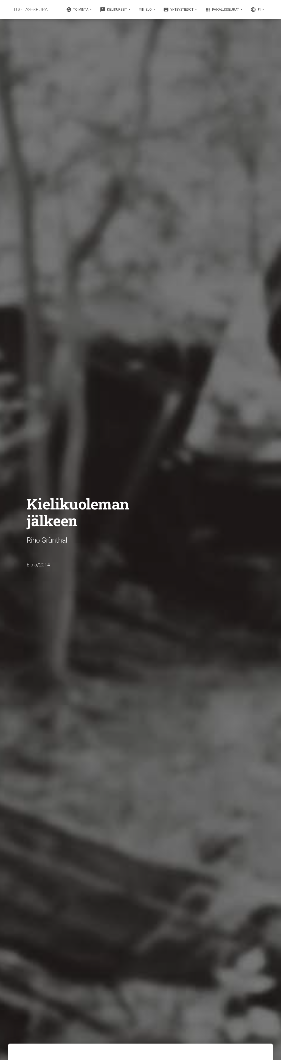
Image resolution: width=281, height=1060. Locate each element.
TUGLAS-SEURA (30, 9)
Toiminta (77, 9)
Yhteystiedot (178, 9)
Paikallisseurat (222, 9)
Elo (146, 9)
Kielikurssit (114, 9)
